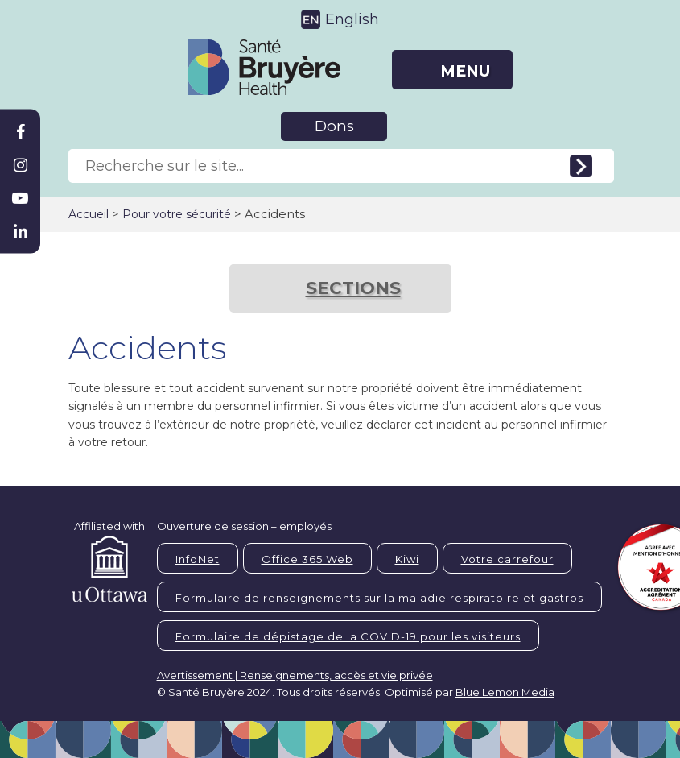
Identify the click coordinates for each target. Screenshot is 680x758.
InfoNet (197, 559)
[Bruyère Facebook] (20, 132)
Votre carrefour (507, 559)
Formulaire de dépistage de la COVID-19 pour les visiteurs (348, 636)
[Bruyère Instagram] (20, 165)
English (352, 19)
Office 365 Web (307, 559)
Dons (334, 126)
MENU (465, 71)
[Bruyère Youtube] (20, 198)
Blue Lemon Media (504, 692)
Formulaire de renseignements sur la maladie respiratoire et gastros (379, 597)
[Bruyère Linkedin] (20, 231)
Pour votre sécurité (176, 214)
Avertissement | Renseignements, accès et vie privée (295, 675)
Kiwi (407, 559)
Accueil (88, 214)
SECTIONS (353, 288)
